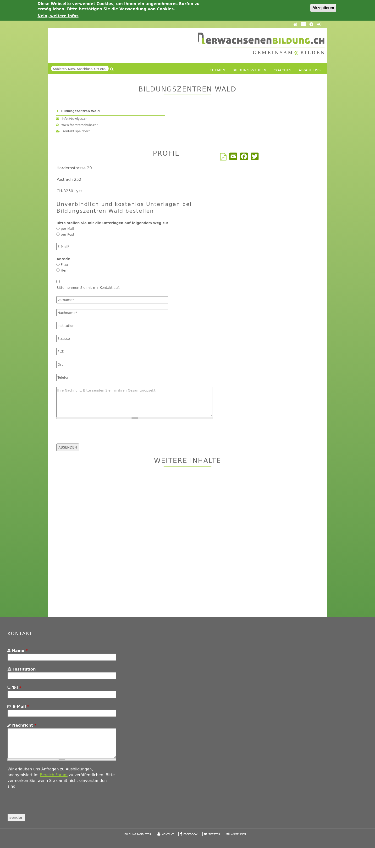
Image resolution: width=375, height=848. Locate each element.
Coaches (283, 70)
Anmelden (238, 834)
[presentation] (92, 434)
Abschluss (310, 70)
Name (17, 650)
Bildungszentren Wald (80, 111)
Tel (14, 688)
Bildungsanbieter (137, 834)
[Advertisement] (187, 542)
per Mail (67, 229)
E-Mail (18, 706)
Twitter (214, 834)
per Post (67, 234)
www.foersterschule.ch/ (77, 125)
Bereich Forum (53, 775)
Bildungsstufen (250, 70)
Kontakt (168, 834)
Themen (217, 70)
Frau (64, 265)
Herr (64, 270)
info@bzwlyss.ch (72, 118)
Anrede (63, 259)
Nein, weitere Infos (58, 16)
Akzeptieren (323, 8)
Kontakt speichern (73, 131)
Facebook (190, 834)
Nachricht (21, 725)
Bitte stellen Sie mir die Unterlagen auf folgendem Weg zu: (112, 223)
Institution (21, 669)
